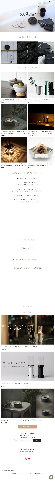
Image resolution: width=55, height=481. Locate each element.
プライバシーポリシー (7, 467)
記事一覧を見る (27, 426)
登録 (37, 441)
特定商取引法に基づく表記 (8, 470)
